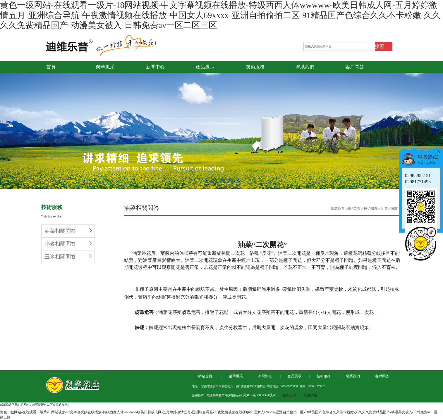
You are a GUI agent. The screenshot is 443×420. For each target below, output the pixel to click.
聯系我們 (353, 376)
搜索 (379, 46)
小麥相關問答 (68, 244)
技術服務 (371, 208)
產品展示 (294, 376)
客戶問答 (382, 376)
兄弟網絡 (310, 395)
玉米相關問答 (68, 257)
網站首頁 (353, 208)
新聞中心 (265, 376)
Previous (4, 120)
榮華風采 (236, 376)
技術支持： (291, 395)
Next (438, 120)
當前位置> (339, 208)
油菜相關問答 (68, 231)
